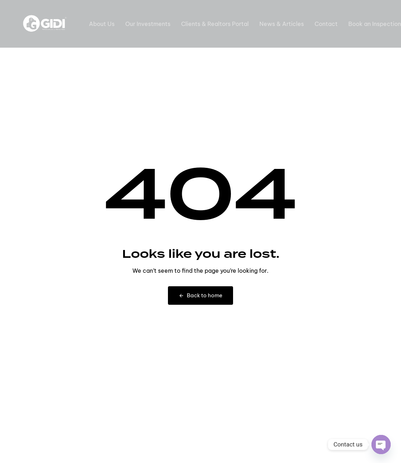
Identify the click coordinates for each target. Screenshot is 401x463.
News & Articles (281, 23)
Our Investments (147, 23)
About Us (102, 23)
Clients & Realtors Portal (215, 23)
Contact (326, 23)
